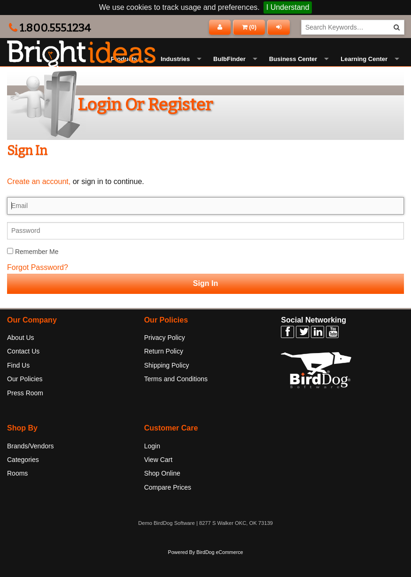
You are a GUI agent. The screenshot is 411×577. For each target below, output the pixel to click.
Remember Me (32, 273)
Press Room (25, 414)
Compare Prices (167, 508)
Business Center (293, 69)
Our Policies (24, 400)
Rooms (17, 494)
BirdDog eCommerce (219, 573)
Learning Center (364, 69)
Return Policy (163, 372)
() (249, 27)
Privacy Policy (164, 358)
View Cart (158, 481)
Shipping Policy (166, 386)
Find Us (18, 386)
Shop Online (162, 494)
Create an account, (38, 203)
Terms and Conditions (176, 400)
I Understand (288, 7)
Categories (23, 481)
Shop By (22, 449)
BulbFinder (229, 69)
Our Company (32, 341)
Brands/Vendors (30, 467)
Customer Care (171, 449)
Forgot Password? (37, 288)
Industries (175, 69)
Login (152, 467)
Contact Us (23, 372)
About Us (20, 358)
